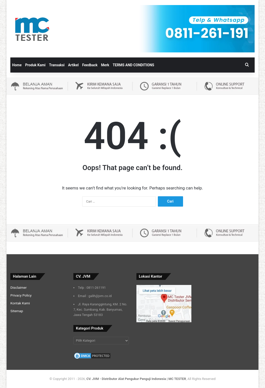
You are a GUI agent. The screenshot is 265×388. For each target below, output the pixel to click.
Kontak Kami (20, 303)
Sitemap (16, 311)
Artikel (73, 65)
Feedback (90, 65)
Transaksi (57, 65)
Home (16, 65)
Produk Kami (35, 65)
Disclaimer (18, 287)
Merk (105, 65)
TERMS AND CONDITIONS (133, 65)
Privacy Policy (21, 295)
